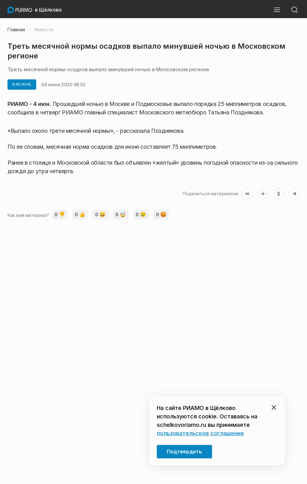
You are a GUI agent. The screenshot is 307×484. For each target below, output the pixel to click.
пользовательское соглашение (200, 433)
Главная (16, 29)
